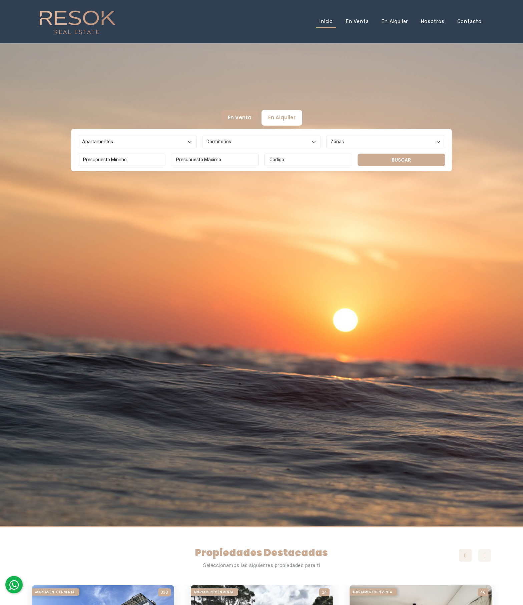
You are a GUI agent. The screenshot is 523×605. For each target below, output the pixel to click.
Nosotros (432, 21)
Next (484, 555)
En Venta (357, 21)
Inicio (326, 21)
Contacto (469, 21)
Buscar (401, 160)
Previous (465, 555)
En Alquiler (394, 21)
